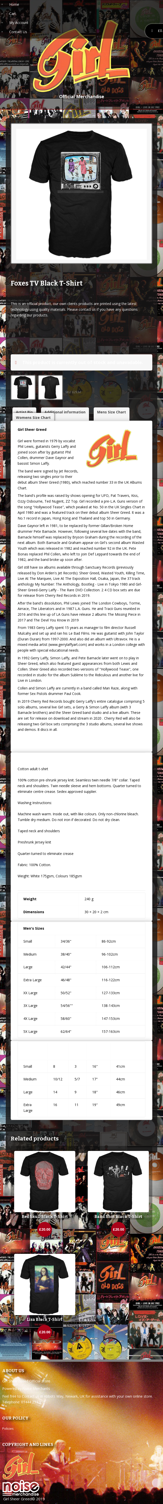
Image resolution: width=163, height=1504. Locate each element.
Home (14, 4)
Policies (8, 1428)
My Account (18, 22)
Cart (12, 13)
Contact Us (18, 31)
